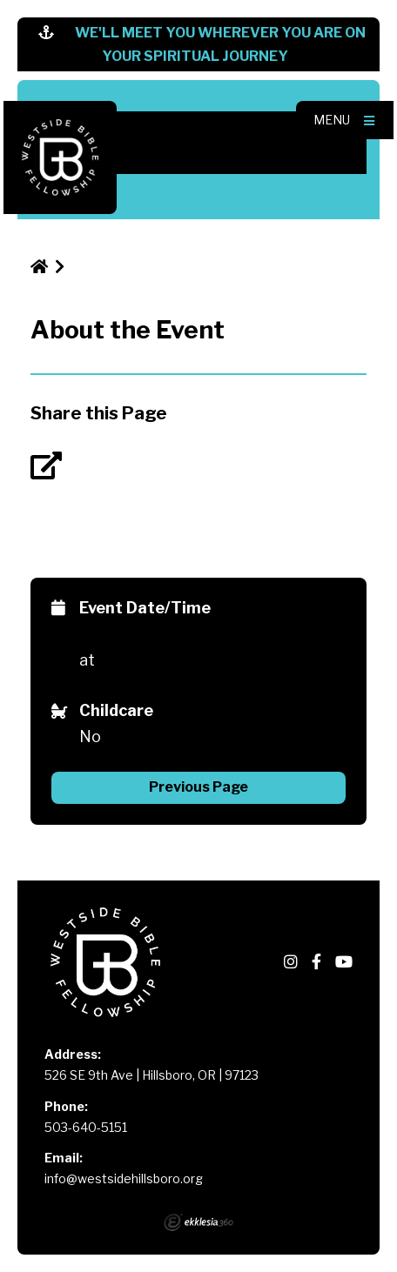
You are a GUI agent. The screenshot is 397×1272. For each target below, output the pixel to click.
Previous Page (198, 787)
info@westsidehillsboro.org (123, 1178)
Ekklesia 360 (198, 1222)
